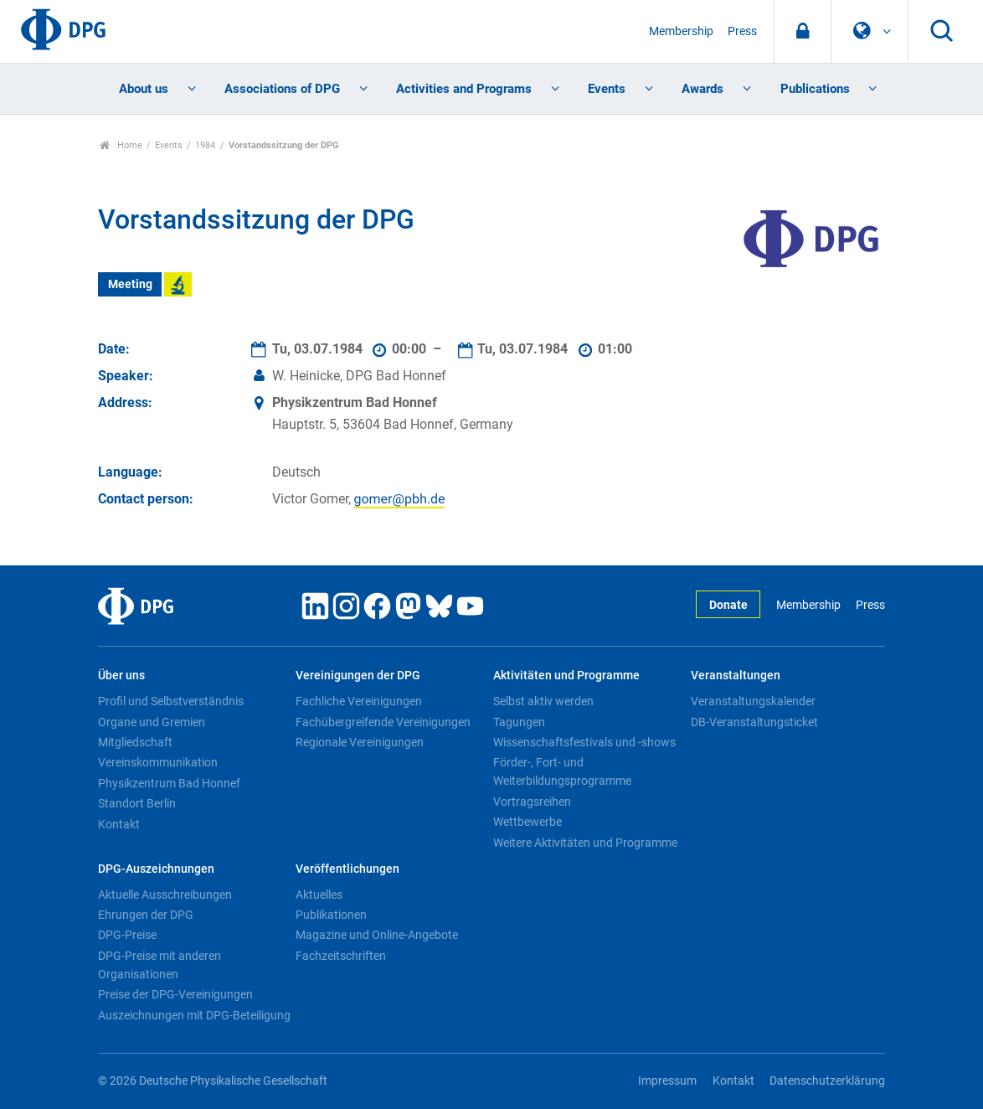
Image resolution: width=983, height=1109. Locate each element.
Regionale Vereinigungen (360, 742)
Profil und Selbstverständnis (171, 701)
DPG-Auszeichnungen (156, 869)
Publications (815, 88)
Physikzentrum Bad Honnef (169, 783)
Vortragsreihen (532, 801)
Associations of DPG (282, 88)
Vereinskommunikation (158, 762)
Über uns (121, 675)
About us (143, 88)
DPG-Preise (127, 934)
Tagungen (519, 722)
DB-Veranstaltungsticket (754, 722)
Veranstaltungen (735, 675)
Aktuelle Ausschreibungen (165, 894)
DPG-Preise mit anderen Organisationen (159, 965)
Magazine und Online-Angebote (377, 934)
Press (742, 31)
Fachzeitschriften (341, 955)
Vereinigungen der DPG (358, 675)
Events (606, 88)
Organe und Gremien (151, 722)
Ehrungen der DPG (145, 914)
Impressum (667, 1081)
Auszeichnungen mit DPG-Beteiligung (194, 1015)
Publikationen (331, 914)
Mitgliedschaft (135, 742)
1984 (205, 145)
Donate (728, 605)
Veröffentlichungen (347, 869)
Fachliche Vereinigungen (359, 701)
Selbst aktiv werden (543, 701)
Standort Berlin (137, 803)
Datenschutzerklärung (827, 1081)
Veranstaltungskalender (753, 701)
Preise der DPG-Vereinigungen (175, 994)
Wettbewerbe (527, 821)
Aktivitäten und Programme (566, 675)
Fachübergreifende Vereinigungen (383, 722)
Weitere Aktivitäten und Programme (585, 842)
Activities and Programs (464, 88)
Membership (681, 31)
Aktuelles (319, 894)
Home (121, 145)
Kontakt (119, 824)
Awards (702, 88)
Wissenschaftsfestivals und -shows (584, 742)
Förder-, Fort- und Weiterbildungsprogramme (562, 771)
